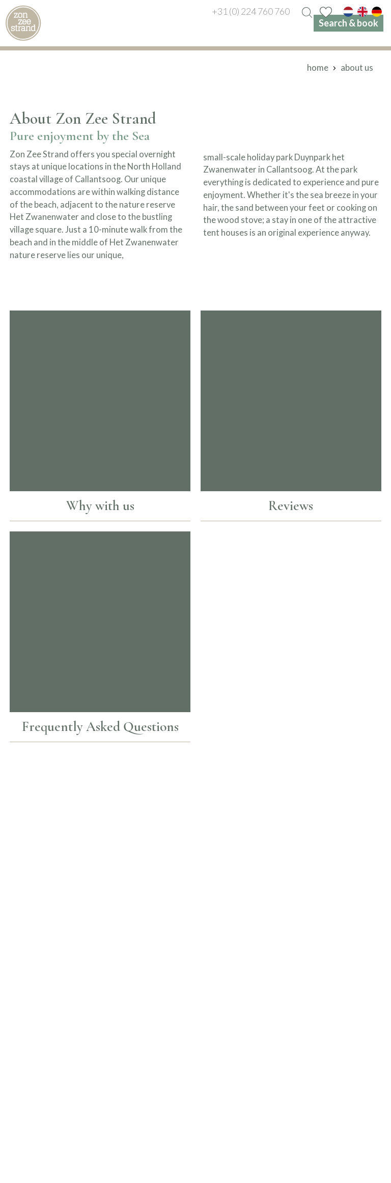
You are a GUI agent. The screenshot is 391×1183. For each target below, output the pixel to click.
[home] (23, 23)
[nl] (348, 11)
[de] (377, 11)
